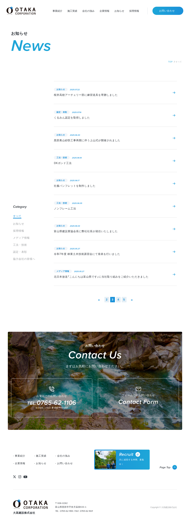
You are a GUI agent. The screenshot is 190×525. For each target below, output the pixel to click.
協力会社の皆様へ (24, 259)
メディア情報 (21, 237)
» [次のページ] (132, 299)
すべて (17, 216)
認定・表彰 (20, 251)
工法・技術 (20, 244)
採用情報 (18, 230)
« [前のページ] (99, 299)
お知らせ (18, 223)
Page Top (165, 467)
